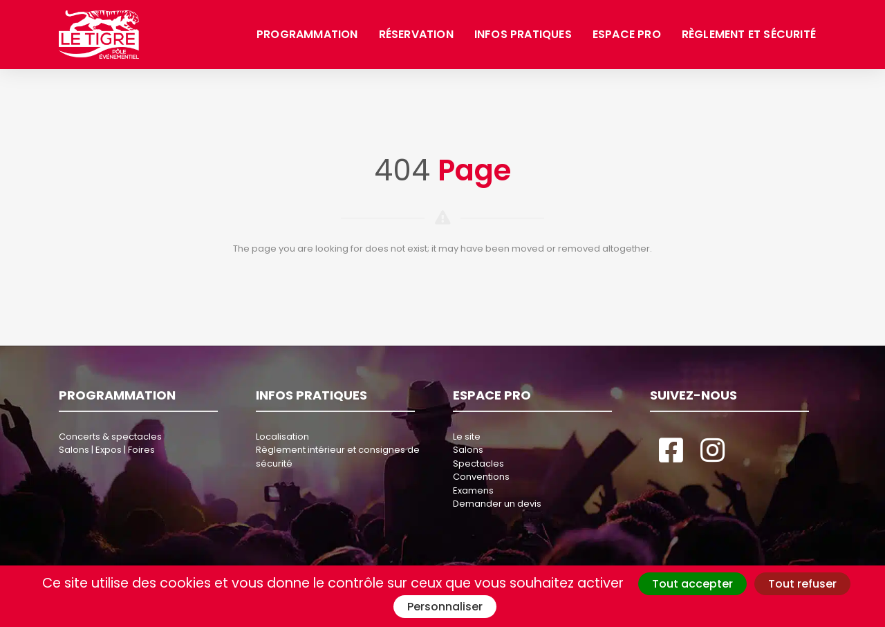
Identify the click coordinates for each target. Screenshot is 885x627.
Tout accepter (692, 584)
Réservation (416, 34)
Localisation (282, 436)
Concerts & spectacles (110, 436)
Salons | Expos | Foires (107, 449)
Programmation (307, 34)
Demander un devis (497, 503)
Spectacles (478, 463)
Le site (467, 436)
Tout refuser (802, 584)
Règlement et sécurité (749, 34)
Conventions (481, 476)
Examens (473, 490)
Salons (468, 449)
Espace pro (627, 34)
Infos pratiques (523, 34)
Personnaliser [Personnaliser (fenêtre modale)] (445, 607)
